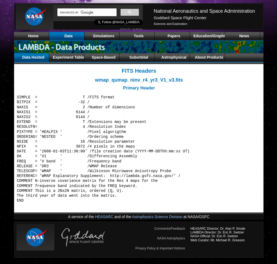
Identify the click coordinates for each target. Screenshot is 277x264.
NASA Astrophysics (171, 238)
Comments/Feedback (169, 228)
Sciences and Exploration (170, 23)
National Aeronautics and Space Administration (204, 11)
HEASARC (104, 217)
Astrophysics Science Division (157, 217)
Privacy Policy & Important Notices (160, 248)
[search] (86, 12)
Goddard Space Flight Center (180, 17)
